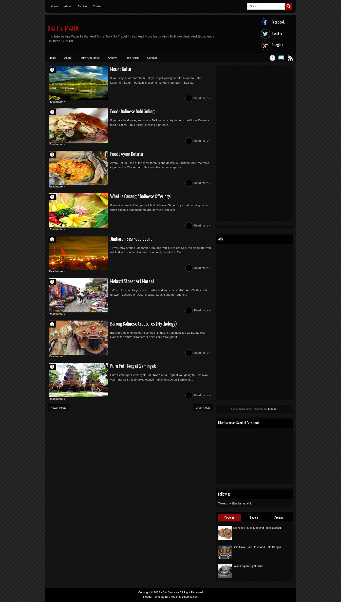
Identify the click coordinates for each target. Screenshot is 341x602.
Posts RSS (290, 58)
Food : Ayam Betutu (114, 158)
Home (54, 6)
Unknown (54, 70)
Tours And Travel (89, 57)
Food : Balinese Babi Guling (120, 114)
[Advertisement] (254, 143)
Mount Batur (108, 69)
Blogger (272, 408)
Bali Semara (64, 29)
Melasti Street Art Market (120, 290)
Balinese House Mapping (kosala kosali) (257, 527)
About (67, 6)
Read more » (201, 99)
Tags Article (132, 57)
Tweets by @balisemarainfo (235, 503)
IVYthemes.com (189, 596)
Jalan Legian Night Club (247, 566)
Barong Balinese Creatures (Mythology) (132, 334)
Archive (82, 6)
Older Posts (203, 420)
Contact (98, 6)
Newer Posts (58, 420)
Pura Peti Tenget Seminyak (121, 378)
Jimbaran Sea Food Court (119, 246)
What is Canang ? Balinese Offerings (128, 202)
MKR (173, 596)
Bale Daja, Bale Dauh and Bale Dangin (257, 547)
